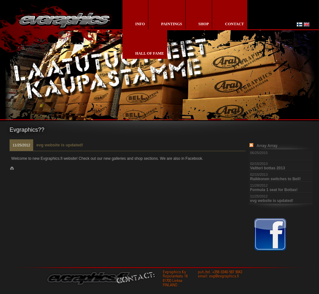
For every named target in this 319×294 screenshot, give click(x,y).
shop (203, 24)
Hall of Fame (149, 53)
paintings (171, 24)
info (140, 24)
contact (234, 24)
